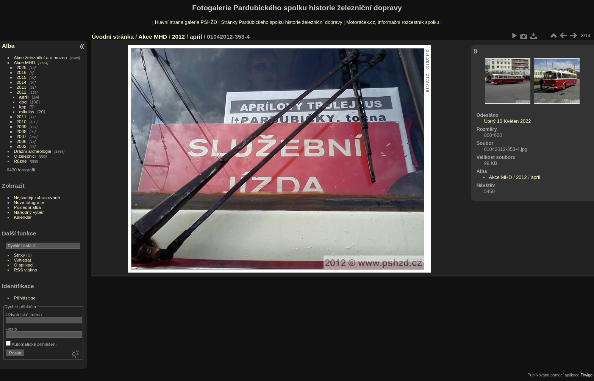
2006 (22, 141)
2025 (22, 67)
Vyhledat (22, 259)
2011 (22, 116)
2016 (22, 72)
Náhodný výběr (29, 212)
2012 (22, 91)
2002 (22, 146)
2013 (22, 87)
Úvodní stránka (113, 36)
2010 (22, 121)
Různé (20, 160)
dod (23, 101)
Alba (8, 45)
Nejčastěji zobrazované (37, 197)
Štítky (19, 254)
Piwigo (586, 375)
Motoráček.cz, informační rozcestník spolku (392, 22)
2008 (22, 131)
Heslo (11, 328)
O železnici (25, 156)
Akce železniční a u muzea (40, 57)
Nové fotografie (29, 202)
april (24, 96)
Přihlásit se (25, 297)
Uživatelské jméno (24, 314)
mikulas (26, 111)
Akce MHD (24, 62)
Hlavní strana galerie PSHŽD (186, 22)
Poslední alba (27, 207)
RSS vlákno (25, 269)
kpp (23, 106)
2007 (22, 136)
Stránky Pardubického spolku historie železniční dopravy (281, 22)
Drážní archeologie (33, 151)
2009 (22, 126)
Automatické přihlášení (31, 344)
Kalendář (23, 217)
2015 (22, 77)
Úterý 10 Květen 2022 (507, 121)
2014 (22, 82)
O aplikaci (24, 264)
